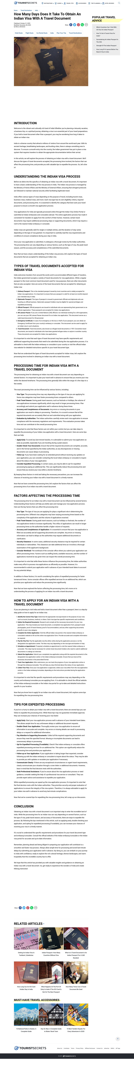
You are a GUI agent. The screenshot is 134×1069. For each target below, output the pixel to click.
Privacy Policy (79, 1048)
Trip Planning (95, 3)
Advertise (106, 1048)
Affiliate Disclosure (90, 1048)
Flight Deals (29, 33)
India (52, 33)
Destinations (48, 3)
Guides (59, 3)
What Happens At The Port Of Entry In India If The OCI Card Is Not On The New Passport (51, 989)
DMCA (112, 1048)
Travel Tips (70, 3)
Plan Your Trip (61, 33)
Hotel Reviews (109, 3)
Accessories (82, 3)
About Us (59, 1048)
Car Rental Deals (41, 33)
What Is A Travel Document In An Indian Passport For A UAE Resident (76, 955)
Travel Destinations (75, 33)
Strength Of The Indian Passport (106, 45)
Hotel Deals (19, 33)
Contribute (66, 1048)
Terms (72, 1048)
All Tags (118, 1048)
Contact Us (100, 1048)
